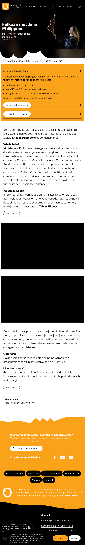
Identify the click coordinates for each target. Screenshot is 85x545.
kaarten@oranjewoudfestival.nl (57, 525)
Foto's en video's (51, 473)
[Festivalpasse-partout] (42, 114)
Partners (70, 7)
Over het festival (14, 473)
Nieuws (61, 7)
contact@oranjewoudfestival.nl (57, 520)
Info (52, 6)
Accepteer (60, 537)
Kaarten (43, 6)
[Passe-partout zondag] (42, 105)
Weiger (74, 537)
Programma (31, 6)
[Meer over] (33, 402)
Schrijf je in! (11, 213)
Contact (49, 479)
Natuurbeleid (72, 473)
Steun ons (33, 473)
